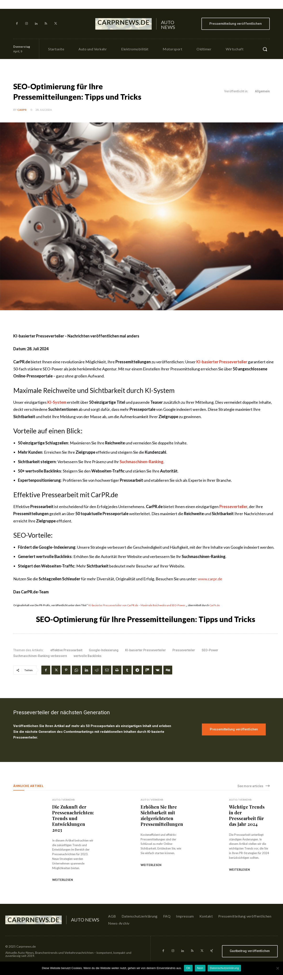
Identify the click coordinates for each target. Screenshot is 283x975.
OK (188, 968)
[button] (265, 49)
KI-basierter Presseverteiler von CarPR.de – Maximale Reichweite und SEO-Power (136, 605)
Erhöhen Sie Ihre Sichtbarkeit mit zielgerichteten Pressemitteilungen (162, 815)
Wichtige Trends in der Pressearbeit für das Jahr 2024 (247, 815)
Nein (200, 968)
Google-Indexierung (104, 650)
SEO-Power (210, 650)
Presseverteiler (183, 650)
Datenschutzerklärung (224, 968)
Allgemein (262, 91)
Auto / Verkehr (63, 799)
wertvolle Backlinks (87, 656)
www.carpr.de (210, 578)
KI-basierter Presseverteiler (145, 650)
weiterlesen (62, 880)
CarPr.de (214, 605)
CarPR (22, 109)
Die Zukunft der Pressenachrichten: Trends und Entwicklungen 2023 (73, 818)
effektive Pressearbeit (66, 650)
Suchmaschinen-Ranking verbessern (40, 656)
